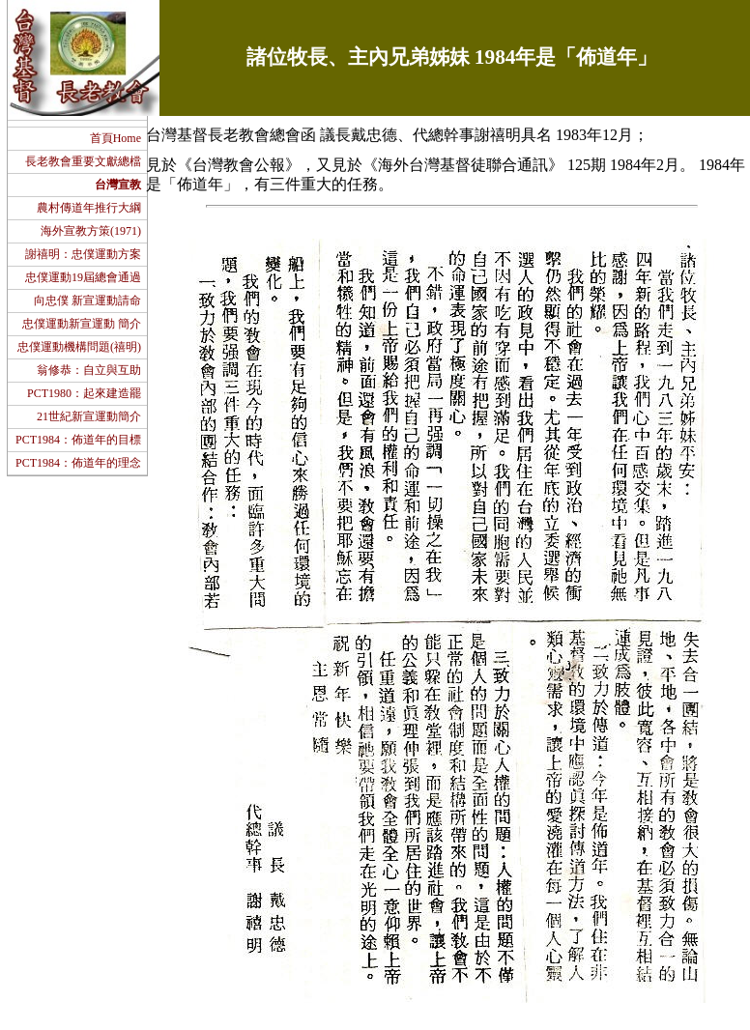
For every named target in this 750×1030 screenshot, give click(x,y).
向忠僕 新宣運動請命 (87, 300)
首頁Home (115, 138)
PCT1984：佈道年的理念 (78, 463)
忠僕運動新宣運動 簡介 (81, 323)
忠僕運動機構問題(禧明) (79, 347)
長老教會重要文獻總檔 (83, 161)
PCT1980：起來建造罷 (84, 393)
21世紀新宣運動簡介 (89, 416)
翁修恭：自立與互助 (89, 370)
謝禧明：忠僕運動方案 (83, 254)
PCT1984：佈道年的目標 (78, 439)
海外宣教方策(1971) (91, 231)
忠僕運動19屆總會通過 (83, 277)
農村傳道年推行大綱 (89, 208)
